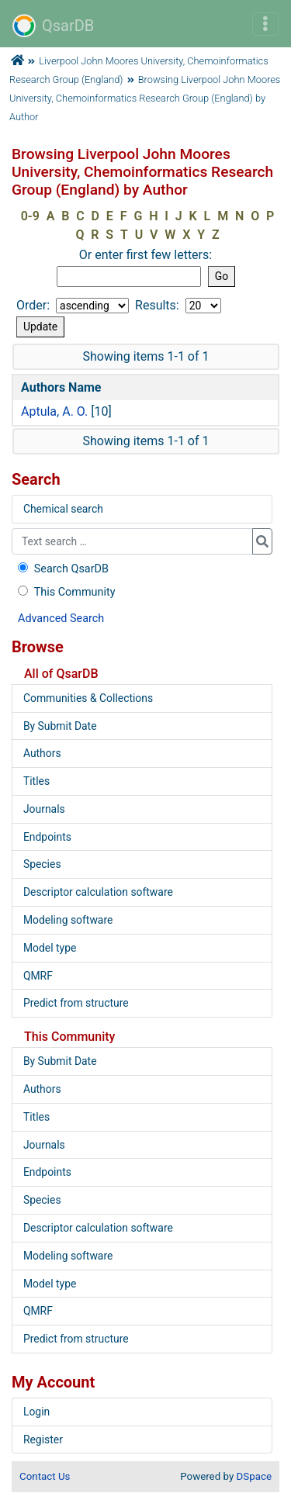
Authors (42, 753)
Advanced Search (61, 618)
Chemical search (63, 509)
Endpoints (47, 837)
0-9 (30, 216)
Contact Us (44, 1476)
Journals (44, 809)
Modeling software (68, 920)
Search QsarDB (62, 568)
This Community (65, 592)
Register (43, 1439)
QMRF (38, 975)
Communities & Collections (88, 698)
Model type (49, 948)
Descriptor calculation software (98, 892)
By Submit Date (60, 726)
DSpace (254, 1476)
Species (42, 864)
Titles (36, 781)
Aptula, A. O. (54, 411)
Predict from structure (76, 1003)
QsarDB (53, 25)
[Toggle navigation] (265, 24)
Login (36, 1411)
